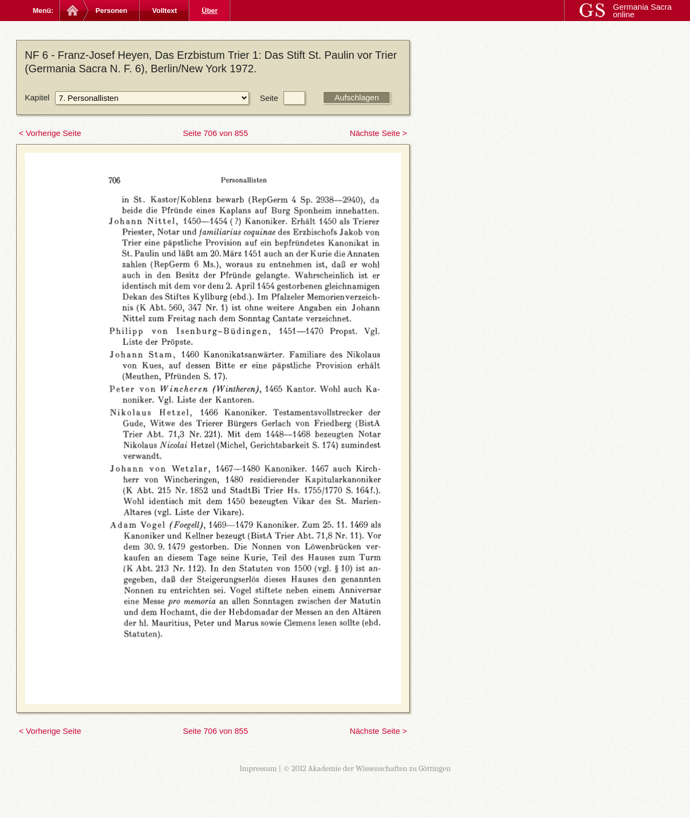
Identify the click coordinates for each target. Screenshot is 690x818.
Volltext (164, 10)
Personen (111, 10)
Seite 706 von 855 (215, 133)
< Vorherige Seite (50, 133)
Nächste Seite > (378, 133)
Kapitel (37, 97)
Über (210, 10)
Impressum (258, 768)
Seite (269, 98)
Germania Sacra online (642, 10)
